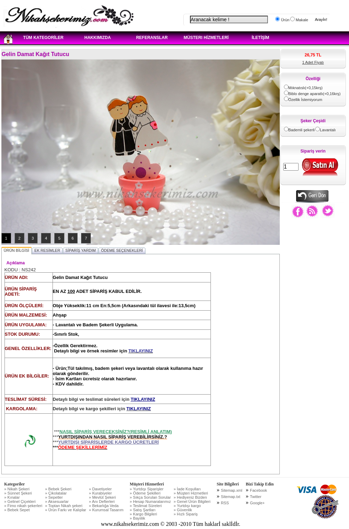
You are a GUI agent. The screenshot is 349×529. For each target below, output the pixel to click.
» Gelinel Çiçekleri (19, 501)
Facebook (258, 490)
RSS (225, 503)
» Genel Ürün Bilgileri (192, 501)
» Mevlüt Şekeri (102, 497)
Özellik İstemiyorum (305, 100)
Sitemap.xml (232, 490)
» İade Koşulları (187, 489)
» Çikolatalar (55, 493)
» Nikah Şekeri (17, 489)
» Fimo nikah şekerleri (23, 506)
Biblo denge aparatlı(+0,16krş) (314, 94)
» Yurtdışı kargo (187, 506)
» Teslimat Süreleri (146, 506)
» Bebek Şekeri (58, 489)
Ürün (284, 20)
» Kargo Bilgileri (143, 514)
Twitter (255, 497)
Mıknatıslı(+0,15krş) (305, 88)
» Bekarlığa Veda (104, 506)
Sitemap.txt (230, 497)
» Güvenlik (183, 510)
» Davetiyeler (100, 489)
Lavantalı (327, 130)
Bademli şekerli (301, 130)
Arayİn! (321, 19)
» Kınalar (12, 497)
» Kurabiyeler (100, 493)
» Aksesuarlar (57, 501)
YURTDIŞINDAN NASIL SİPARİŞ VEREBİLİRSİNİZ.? (112, 436)
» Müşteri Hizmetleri (191, 493)
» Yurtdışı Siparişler (147, 489)
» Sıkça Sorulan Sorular (150, 497)
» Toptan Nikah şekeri (63, 506)
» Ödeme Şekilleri (145, 493)
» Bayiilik (137, 518)
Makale (301, 20)
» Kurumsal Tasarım (106, 510)
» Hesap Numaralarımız (150, 501)
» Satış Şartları (143, 510)
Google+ (257, 503)
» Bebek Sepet (17, 510)
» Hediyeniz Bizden (190, 497)
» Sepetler (54, 497)
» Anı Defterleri (102, 501)
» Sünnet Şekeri (18, 493)
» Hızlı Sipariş (186, 514)
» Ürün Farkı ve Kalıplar (65, 510)
